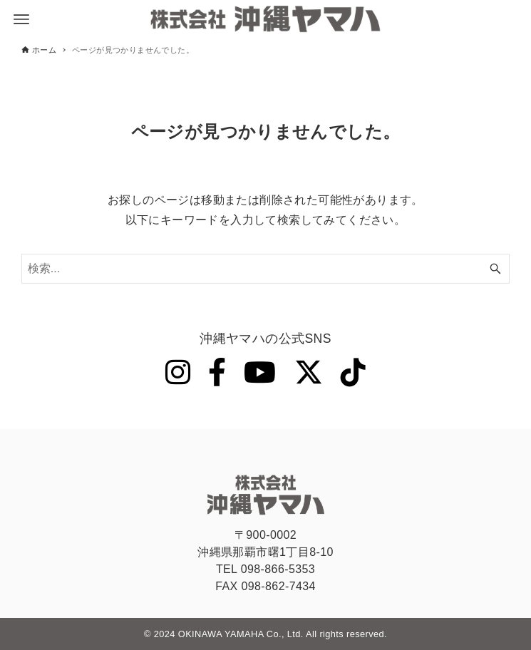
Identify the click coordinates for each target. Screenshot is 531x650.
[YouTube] (260, 372)
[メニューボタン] (21, 19)
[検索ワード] (265, 269)
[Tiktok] (353, 372)
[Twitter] (308, 372)
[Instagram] (177, 372)
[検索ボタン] (495, 269)
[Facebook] (217, 372)
